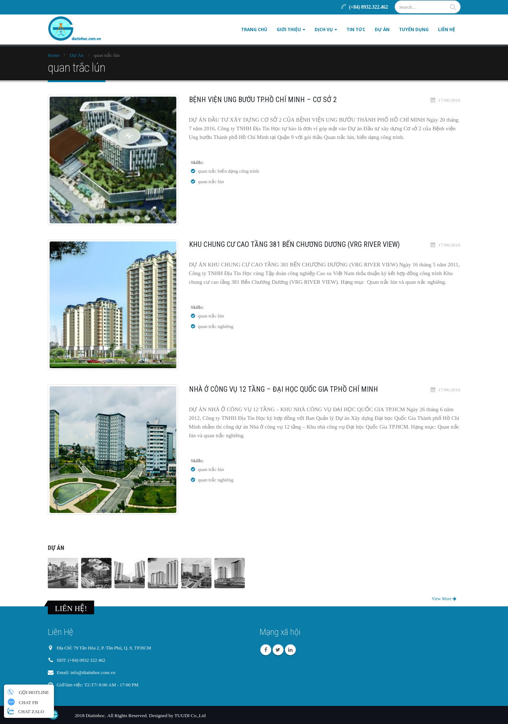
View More (444, 599)
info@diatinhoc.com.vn (94, 672)
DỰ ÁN (382, 29)
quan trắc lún (211, 181)
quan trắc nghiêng (216, 326)
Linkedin (290, 649)
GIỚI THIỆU (289, 29)
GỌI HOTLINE (27, 691)
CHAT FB (23, 702)
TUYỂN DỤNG (414, 29)
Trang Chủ (254, 29)
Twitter (278, 649)
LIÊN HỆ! (71, 608)
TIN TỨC (356, 29)
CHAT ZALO (26, 711)
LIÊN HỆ (446, 29)
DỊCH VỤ (324, 29)
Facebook (265, 649)
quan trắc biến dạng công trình (228, 170)
